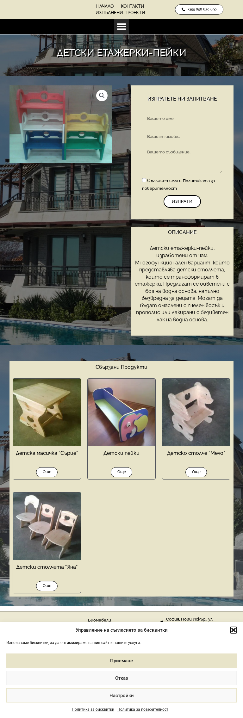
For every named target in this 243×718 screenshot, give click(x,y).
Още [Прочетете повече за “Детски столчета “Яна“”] (47, 590)
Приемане (121, 661)
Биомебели (100, 620)
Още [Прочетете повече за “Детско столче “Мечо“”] (196, 475)
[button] (233, 630)
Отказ (121, 678)
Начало (102, 6)
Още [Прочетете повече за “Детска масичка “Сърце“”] (47, 475)
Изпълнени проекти (120, 12)
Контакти (135, 6)
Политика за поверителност (142, 709)
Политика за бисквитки (93, 709)
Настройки (121, 695)
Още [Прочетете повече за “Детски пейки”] (121, 475)
